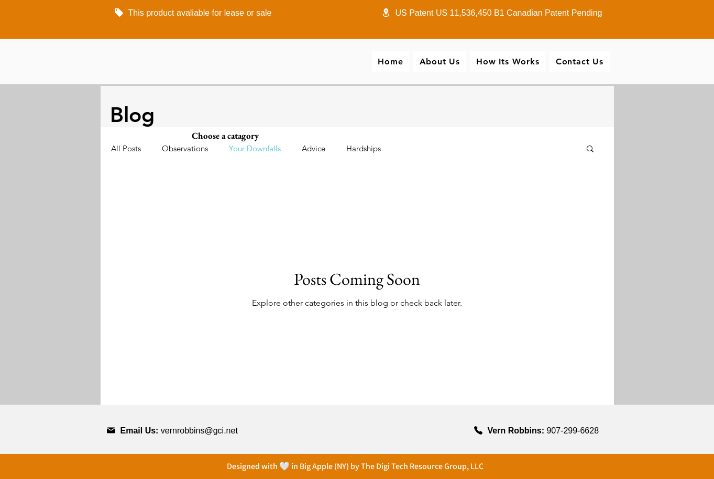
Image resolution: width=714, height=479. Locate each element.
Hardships (363, 148)
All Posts (126, 148)
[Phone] (119, 12)
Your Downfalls (255, 148)
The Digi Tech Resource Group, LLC (422, 466)
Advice (313, 148)
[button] (590, 149)
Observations (185, 148)
